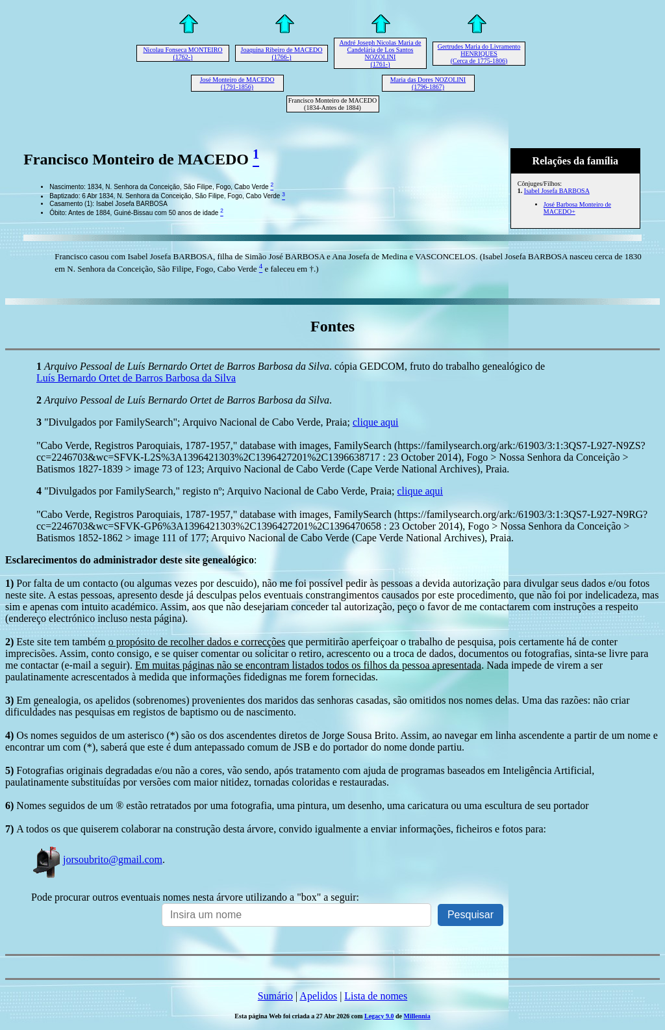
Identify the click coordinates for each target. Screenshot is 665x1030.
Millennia (417, 1016)
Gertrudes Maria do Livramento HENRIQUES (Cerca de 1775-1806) (479, 53)
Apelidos (318, 995)
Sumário (275, 995)
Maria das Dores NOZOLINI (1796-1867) (428, 83)
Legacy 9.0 (379, 1016)
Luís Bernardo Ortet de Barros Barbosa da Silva (136, 377)
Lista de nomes (375, 995)
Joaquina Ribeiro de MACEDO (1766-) (282, 53)
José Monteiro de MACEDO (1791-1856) (237, 83)
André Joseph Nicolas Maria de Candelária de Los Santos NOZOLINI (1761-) (380, 53)
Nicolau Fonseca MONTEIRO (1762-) (182, 53)
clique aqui (376, 422)
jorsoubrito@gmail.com (96, 859)
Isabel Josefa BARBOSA (557, 190)
